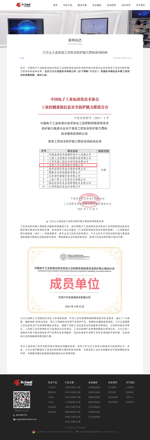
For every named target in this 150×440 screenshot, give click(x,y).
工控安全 (52, 387)
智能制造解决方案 (73, 412)
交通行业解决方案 (73, 387)
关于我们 (140, 5)
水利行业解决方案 (73, 407)
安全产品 (67, 5)
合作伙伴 (126, 5)
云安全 (51, 397)
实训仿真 (52, 412)
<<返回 (21, 58)
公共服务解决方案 (73, 402)
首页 (55, 5)
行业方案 (69, 382)
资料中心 (130, 397)
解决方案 (82, 5)
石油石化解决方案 (73, 397)
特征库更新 (113, 402)
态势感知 (52, 407)
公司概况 (130, 387)
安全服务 (96, 5)
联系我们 (130, 402)
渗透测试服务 (94, 397)
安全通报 (112, 387)
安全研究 (111, 5)
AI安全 (51, 402)
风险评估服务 (94, 392)
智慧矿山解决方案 (73, 417)
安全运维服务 (94, 407)
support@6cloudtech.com (25, 419)
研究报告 (112, 392)
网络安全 (52, 392)
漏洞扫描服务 (94, 402)
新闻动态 (130, 392)
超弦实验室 (113, 397)
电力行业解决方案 (73, 392)
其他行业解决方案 (73, 422)
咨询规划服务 (94, 387)
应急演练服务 (94, 417)
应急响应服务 (94, 412)
